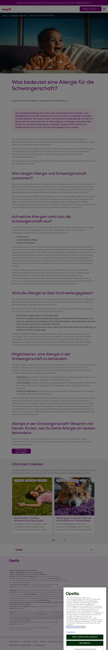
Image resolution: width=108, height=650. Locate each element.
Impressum (70, 641)
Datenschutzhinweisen (75, 635)
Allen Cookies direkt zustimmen (84, 645)
